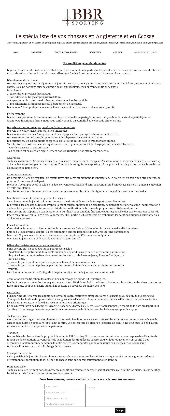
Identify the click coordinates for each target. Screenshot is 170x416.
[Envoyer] (120, 410)
